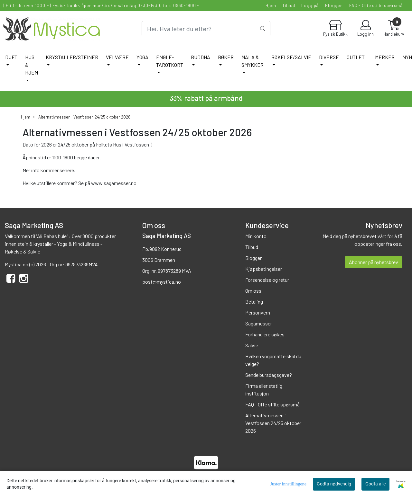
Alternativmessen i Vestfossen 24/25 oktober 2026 (81, 117)
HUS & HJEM (31, 64)
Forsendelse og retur (267, 280)
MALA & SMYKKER (252, 61)
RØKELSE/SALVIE (291, 57)
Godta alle (375, 483)
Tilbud (288, 5)
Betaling (254, 301)
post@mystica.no (161, 282)
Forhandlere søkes (265, 334)
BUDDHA (200, 57)
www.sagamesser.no (113, 183)
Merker (385, 57)
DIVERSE (329, 57)
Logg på (310, 5)
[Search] (206, 28)
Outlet (356, 57)
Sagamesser (258, 323)
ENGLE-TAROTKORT (169, 61)
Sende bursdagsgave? (268, 375)
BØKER (226, 57)
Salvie (251, 345)
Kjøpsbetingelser (263, 269)
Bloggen (334, 5)
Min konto (256, 236)
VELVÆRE (117, 57)
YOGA (142, 57)
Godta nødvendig (334, 483)
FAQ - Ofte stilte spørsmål (376, 5)
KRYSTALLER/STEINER (72, 57)
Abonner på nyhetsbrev (373, 262)
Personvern (257, 312)
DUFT (11, 57)
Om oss (253, 291)
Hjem (271, 5)
